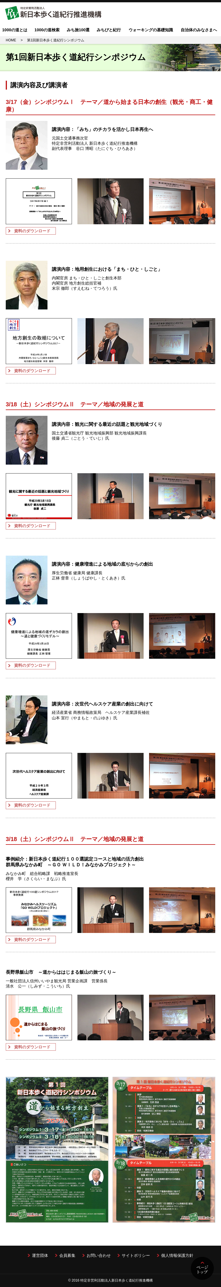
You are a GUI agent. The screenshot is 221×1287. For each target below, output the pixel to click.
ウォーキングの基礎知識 (151, 30)
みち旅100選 (78, 30)
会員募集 (67, 1255)
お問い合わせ (99, 1255)
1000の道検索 (47, 30)
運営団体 (40, 1255)
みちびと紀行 (109, 30)
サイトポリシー (136, 1255)
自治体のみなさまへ (199, 30)
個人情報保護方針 (177, 1255)
